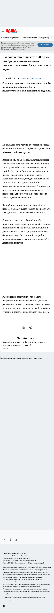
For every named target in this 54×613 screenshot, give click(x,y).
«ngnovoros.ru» (20, 553)
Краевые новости (30, 38)
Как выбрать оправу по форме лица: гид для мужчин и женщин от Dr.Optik (27, 345)
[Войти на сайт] (50, 30)
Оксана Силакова (31, 78)
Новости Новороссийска (10, 38)
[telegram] (31, 327)
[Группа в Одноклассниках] (10, 539)
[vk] (23, 327)
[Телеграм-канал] (16, 539)
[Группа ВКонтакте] (5, 539)
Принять (45, 45)
